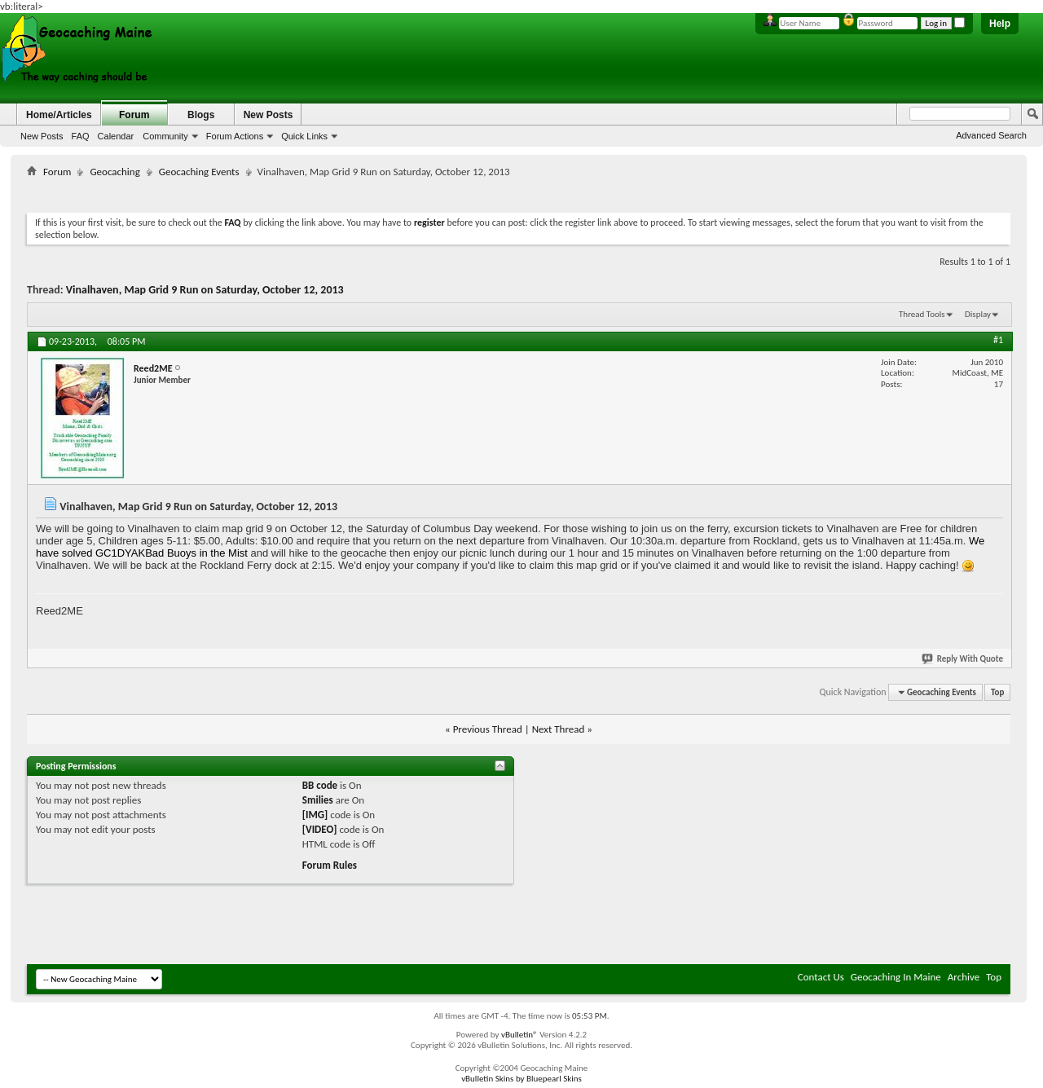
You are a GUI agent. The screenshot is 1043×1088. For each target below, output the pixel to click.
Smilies (317, 800)
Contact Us (821, 977)
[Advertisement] (519, 192)
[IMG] (315, 814)
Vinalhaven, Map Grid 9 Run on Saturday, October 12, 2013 (205, 290)
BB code (319, 785)
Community (165, 136)
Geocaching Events (199, 171)
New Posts (42, 136)
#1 (998, 340)
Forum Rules (329, 865)
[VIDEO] (319, 829)
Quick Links (304, 136)
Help (999, 23)
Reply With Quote (963, 659)
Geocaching (114, 171)
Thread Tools (922, 314)
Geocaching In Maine (896, 977)
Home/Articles (59, 115)
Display (978, 314)
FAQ (81, 136)
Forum (134, 115)
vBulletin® (519, 1034)
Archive (963, 977)
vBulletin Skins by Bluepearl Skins (521, 1078)
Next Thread (558, 729)
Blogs (200, 115)
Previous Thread (487, 729)
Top (997, 692)
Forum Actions (234, 136)
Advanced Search (991, 135)
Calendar (116, 136)
